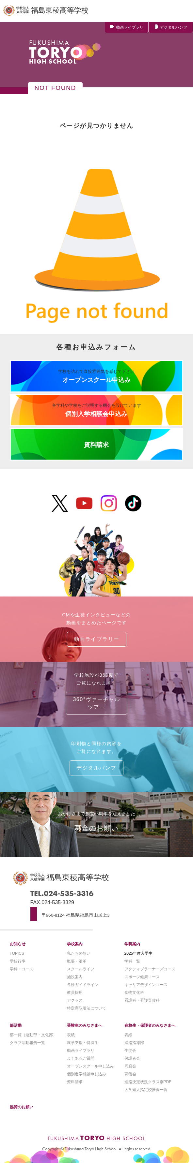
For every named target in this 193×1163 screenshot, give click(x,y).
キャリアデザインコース (146, 984)
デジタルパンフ (173, 27)
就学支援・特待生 (82, 1042)
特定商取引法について (86, 1008)
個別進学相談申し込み (86, 1074)
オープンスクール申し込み (90, 1066)
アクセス (75, 1000)
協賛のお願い (21, 1107)
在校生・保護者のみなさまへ (149, 1025)
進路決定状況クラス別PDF (147, 1082)
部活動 (16, 1025)
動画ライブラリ (129, 27)
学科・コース (21, 969)
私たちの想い (78, 953)
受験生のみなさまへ (84, 1025)
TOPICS (17, 953)
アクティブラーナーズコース (149, 969)
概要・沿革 (77, 961)
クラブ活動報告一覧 (27, 1042)
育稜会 (130, 1074)
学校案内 (75, 944)
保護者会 (132, 1058)
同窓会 (130, 1066)
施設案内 (75, 977)
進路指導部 (134, 1042)
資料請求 (75, 1082)
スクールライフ (80, 969)
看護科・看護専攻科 (142, 1000)
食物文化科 (134, 992)
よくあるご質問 (80, 1058)
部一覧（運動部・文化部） (33, 1035)
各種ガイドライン (82, 984)
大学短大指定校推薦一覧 (146, 1089)
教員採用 (75, 992)
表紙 (71, 1035)
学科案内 (132, 944)
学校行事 (17, 961)
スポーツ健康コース (142, 977)
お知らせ (17, 944)
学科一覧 (132, 961)
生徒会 (130, 1050)
